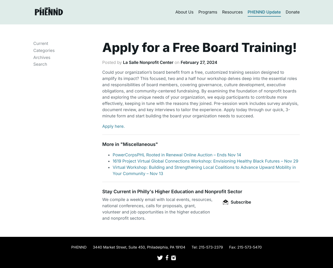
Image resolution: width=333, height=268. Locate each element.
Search (40, 64)
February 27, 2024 (199, 62)
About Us (184, 12)
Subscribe (237, 202)
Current (40, 43)
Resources (232, 12)
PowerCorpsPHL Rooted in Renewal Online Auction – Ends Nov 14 (177, 154)
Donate (293, 12)
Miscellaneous (139, 144)
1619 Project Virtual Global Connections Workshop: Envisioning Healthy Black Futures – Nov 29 (205, 161)
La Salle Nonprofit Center (148, 62)
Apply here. (113, 126)
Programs (207, 12)
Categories (44, 50)
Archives (41, 57)
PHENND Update (264, 12)
